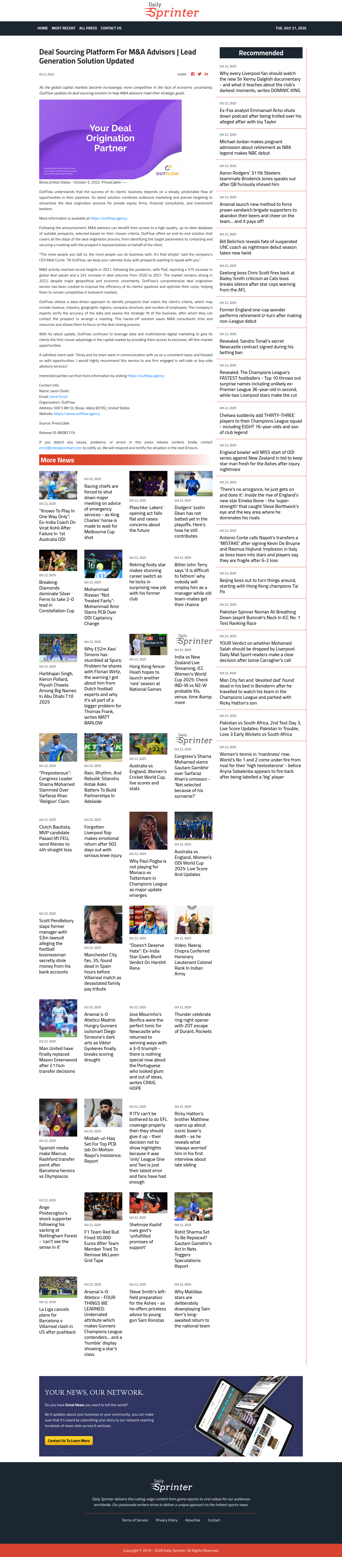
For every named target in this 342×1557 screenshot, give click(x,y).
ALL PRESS (88, 28)
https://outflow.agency (108, 218)
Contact (214, 1520)
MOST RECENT (64, 28)
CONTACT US (111, 28)
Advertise (192, 1520)
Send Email (59, 396)
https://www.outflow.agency (77, 413)
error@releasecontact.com (60, 447)
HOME (43, 28)
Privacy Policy (167, 1520)
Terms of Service (135, 1520)
